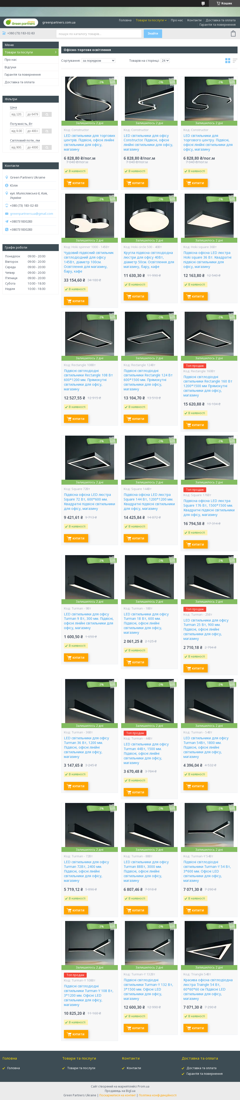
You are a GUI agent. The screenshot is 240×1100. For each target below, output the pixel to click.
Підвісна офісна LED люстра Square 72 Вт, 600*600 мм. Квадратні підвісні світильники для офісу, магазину (89, 501)
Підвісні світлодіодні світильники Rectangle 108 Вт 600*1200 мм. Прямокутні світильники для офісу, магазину (88, 380)
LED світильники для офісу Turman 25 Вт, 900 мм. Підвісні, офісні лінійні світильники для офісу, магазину (205, 629)
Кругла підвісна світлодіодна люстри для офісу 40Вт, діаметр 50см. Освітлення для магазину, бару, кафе (149, 260)
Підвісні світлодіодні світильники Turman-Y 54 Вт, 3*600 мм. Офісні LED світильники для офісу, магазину (207, 871)
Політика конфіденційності (158, 1095)
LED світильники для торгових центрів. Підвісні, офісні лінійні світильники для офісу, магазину (89, 142)
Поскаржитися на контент (117, 1095)
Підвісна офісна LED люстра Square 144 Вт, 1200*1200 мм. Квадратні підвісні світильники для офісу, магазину (149, 501)
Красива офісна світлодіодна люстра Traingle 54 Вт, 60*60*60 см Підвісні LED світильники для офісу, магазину (208, 989)
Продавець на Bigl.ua (120, 1091)
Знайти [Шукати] (153, 33)
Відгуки (10, 67)
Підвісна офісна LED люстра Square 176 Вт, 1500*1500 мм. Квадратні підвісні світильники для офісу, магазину (209, 508)
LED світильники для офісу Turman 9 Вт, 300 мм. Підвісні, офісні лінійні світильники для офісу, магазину (89, 621)
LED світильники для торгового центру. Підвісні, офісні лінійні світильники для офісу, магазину (208, 142)
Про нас (177, 20)
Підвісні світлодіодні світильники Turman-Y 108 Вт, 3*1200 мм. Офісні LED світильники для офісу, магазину (88, 995)
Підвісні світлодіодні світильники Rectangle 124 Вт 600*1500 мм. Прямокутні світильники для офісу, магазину (148, 380)
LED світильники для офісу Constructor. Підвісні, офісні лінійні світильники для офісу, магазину (148, 142)
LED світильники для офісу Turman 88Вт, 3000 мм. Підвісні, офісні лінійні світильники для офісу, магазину (146, 871)
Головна (125, 20)
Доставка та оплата (221, 20)
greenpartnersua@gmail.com (31, 214)
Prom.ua (143, 1086)
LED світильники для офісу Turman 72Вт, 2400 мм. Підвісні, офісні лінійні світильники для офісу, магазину (86, 871)
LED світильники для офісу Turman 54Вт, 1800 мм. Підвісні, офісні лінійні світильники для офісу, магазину (205, 747)
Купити (78, 183)
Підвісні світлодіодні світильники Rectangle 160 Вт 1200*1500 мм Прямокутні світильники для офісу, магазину (207, 386)
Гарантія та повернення (218, 24)
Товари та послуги (150, 20)
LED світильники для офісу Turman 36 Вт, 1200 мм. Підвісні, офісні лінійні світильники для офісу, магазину (86, 747)
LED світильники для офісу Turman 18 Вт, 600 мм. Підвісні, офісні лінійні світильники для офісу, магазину (146, 623)
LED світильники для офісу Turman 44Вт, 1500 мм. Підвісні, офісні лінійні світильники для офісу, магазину (146, 753)
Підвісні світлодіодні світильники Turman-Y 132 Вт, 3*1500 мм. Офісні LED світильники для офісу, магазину (148, 989)
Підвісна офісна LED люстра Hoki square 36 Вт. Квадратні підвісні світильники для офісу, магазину (207, 260)
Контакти (194, 20)
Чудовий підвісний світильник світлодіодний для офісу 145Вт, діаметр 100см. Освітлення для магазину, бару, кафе (89, 262)
